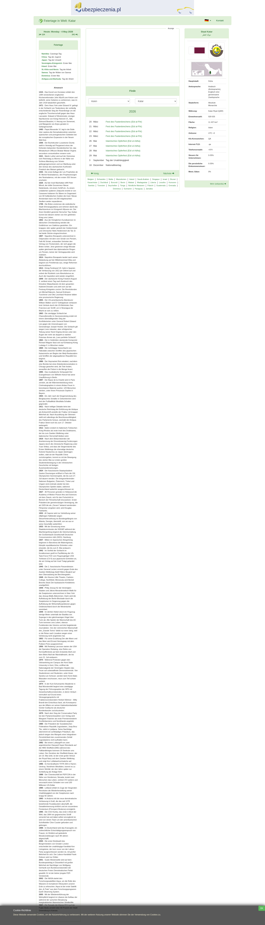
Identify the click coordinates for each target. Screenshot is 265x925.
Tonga (122, 185)
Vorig (95, 173)
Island (131, 179)
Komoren (172, 182)
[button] (208, 20)
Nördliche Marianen (136, 185)
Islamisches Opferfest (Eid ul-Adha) (123, 141)
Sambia (91, 185)
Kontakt (220, 20)
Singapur (156, 179)
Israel (165, 179)
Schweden (101, 179)
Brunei (173, 179)
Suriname (128, 189)
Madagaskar (142, 182)
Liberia (153, 182)
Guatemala (160, 185)
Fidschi (150, 185)
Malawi (131, 182)
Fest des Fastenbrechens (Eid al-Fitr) (124, 121)
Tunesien (101, 185)
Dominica (117, 189)
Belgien (91, 179)
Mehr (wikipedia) (218, 184)
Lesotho (162, 182)
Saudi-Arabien (143, 179)
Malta (111, 179)
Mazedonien (121, 179)
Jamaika (149, 189)
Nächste (168, 173)
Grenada (172, 185)
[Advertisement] (132, 55)
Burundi (114, 182)
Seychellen (112, 185)
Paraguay (139, 189)
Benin (123, 182)
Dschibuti (104, 182)
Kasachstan (92, 182)
